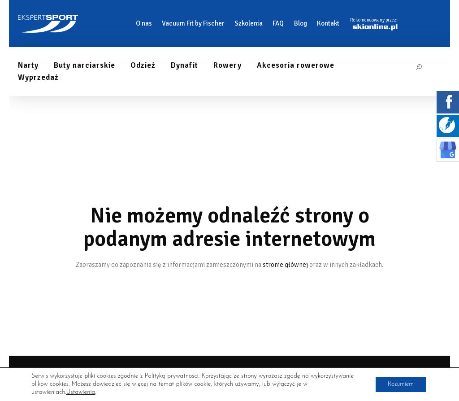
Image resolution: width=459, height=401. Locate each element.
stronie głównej (285, 265)
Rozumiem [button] (398, 384)
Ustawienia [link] (80, 392)
